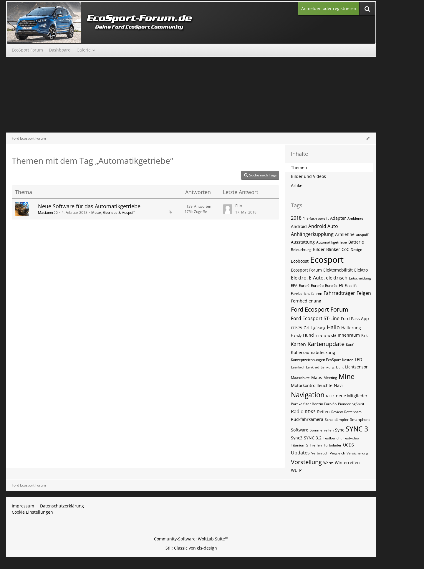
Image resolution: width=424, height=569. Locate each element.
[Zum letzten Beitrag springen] (227, 209)
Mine (347, 376)
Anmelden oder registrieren (328, 8)
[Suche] (367, 8)
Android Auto (323, 226)
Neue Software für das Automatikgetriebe (89, 206)
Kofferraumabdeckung (313, 352)
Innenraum (349, 335)
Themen (299, 167)
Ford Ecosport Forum (319, 309)
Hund (308, 335)
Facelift (351, 285)
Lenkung (327, 367)
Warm (328, 462)
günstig (319, 327)
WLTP (296, 470)
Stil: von (191, 548)
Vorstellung (306, 462)
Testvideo (351, 438)
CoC (345, 249)
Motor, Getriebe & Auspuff (113, 212)
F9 (341, 285)
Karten (298, 344)
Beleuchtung (301, 249)
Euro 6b (317, 285)
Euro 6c (331, 285)
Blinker (333, 249)
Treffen (316, 445)
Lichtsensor (356, 367)
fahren (316, 293)
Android (299, 226)
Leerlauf (297, 367)
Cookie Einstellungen (32, 512)
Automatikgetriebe (331, 242)
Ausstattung (303, 242)
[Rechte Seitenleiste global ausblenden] (368, 138)
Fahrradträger (339, 293)
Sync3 (296, 438)
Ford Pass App (355, 318)
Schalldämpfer (337, 419)
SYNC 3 (357, 429)
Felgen (364, 293)
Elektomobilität (338, 270)
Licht (340, 367)
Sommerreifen (322, 430)
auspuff (362, 234)
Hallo (333, 327)
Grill (308, 327)
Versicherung (357, 453)
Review (337, 411)
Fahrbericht (300, 293)
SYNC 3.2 (313, 438)
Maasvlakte (300, 377)
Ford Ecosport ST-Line (315, 318)
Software (299, 430)
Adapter (338, 218)
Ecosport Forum (306, 270)
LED (358, 359)
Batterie (356, 242)
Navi (338, 385)
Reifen (323, 411)
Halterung (351, 327)
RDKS (310, 411)
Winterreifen (347, 462)
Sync (339, 430)
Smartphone (360, 419)
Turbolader (332, 445)
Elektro (361, 270)
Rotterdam (353, 411)
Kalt (364, 335)
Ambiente (355, 218)
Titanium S (299, 445)
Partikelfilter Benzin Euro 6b (314, 403)
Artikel (297, 185)
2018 (296, 218)
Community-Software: (191, 539)
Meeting (330, 377)
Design (356, 249)
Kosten (347, 359)
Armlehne (345, 234)
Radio (297, 411)
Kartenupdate (325, 344)
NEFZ (330, 395)
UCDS (348, 445)
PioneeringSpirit (351, 403)
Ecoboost (300, 261)
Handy (296, 335)
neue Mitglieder (351, 395)
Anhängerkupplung (312, 234)
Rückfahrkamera (307, 419)
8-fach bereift (318, 218)
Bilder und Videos (308, 176)
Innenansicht (325, 335)
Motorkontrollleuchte (311, 385)
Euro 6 (304, 285)
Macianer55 (48, 212)
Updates (300, 452)
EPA (294, 285)
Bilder (319, 249)
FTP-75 (296, 327)
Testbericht (332, 438)
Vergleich (337, 453)
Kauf (349, 344)
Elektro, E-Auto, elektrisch (319, 277)
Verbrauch (319, 453)
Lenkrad (312, 367)
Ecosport (327, 259)
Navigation (307, 394)
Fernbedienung (306, 301)
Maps (316, 377)
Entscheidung (360, 278)
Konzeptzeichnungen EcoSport (316, 359)
